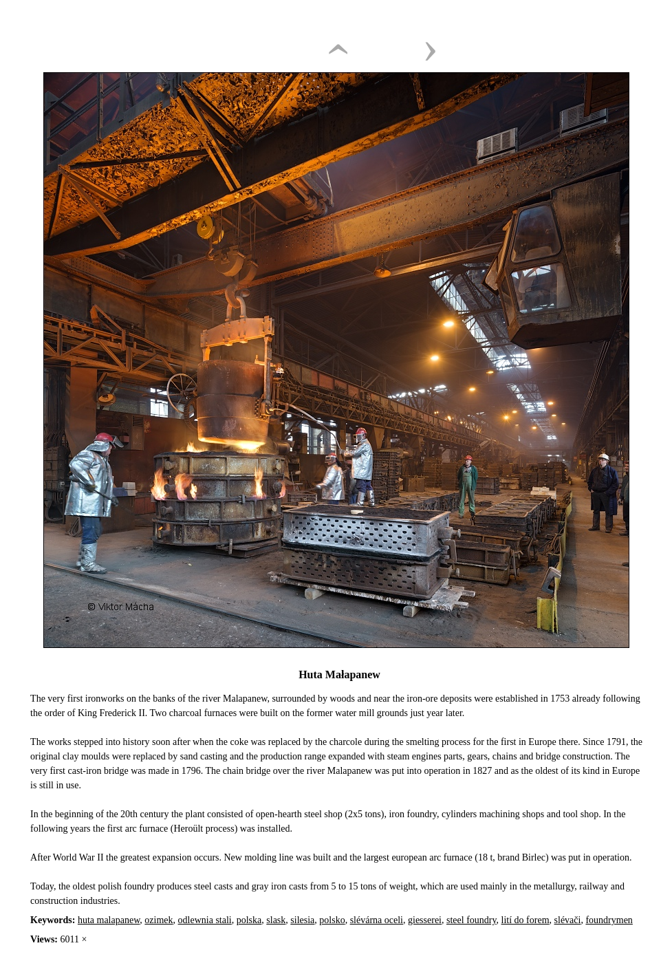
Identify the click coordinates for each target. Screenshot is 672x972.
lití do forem (525, 920)
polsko (332, 920)
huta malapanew (109, 920)
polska (249, 920)
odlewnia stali (205, 920)
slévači (567, 920)
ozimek (158, 920)
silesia (302, 920)
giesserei (425, 920)
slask (275, 920)
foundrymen (608, 920)
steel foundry (471, 920)
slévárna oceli (376, 920)
